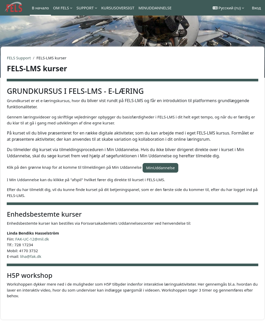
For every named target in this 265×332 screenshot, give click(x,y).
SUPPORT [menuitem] (85, 7)
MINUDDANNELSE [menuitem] (155, 7)
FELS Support (30, 57)
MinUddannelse (172, 173)
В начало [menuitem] (40, 7)
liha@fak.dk (42, 262)
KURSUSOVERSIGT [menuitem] (117, 7)
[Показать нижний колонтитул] (252, 319)
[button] (228, 8)
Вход (256, 7)
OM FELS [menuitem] (61, 7)
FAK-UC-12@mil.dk (44, 245)
